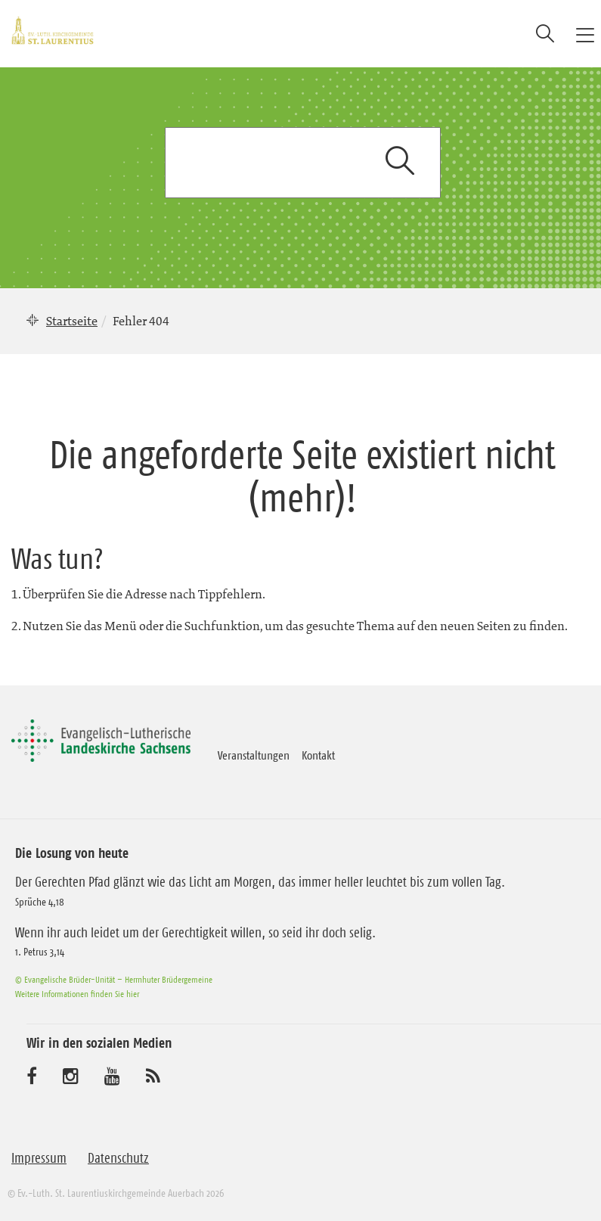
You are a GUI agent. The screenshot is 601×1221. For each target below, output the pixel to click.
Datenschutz (118, 1158)
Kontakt (318, 755)
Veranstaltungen (254, 755)
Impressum (39, 1158)
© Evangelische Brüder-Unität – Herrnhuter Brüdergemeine (113, 979)
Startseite (72, 320)
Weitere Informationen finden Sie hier (77, 993)
